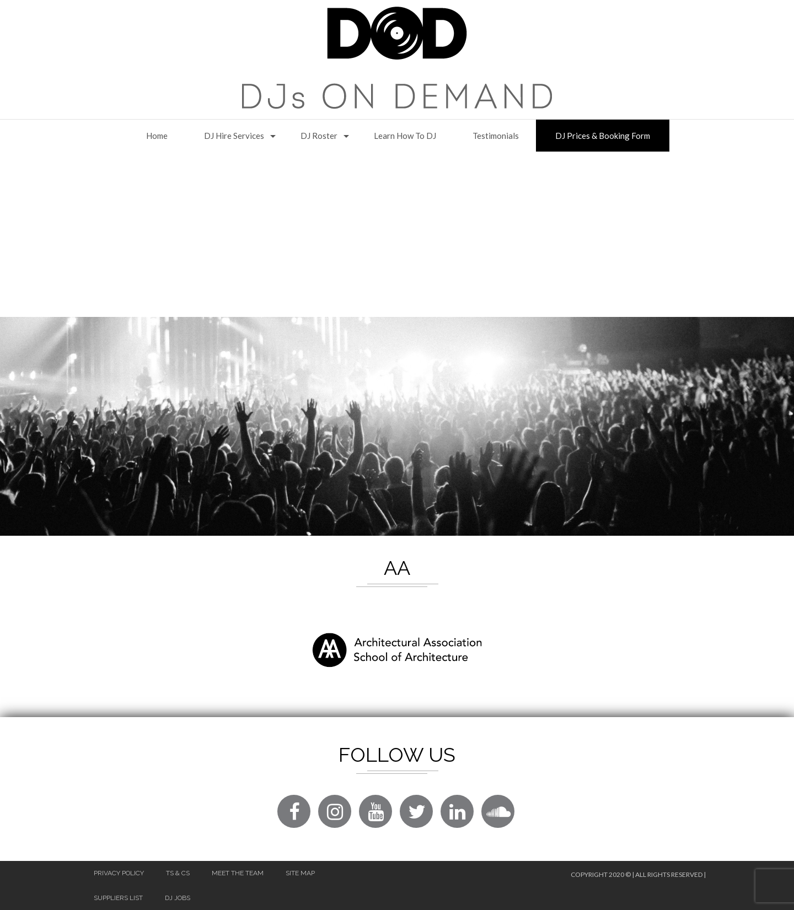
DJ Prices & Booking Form (602, 136)
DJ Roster (319, 136)
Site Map (300, 873)
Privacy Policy (119, 873)
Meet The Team (238, 873)
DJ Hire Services (234, 136)
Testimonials (496, 136)
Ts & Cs (178, 873)
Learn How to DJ (405, 136)
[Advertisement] (397, 234)
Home (157, 136)
